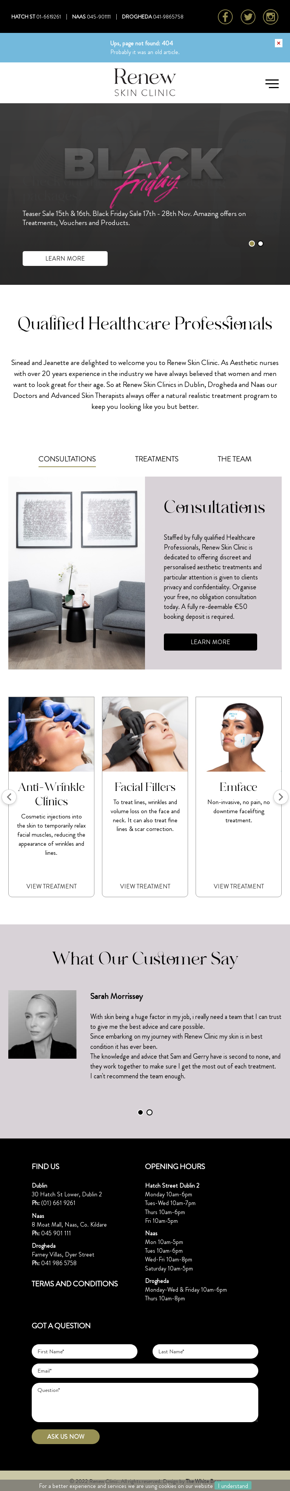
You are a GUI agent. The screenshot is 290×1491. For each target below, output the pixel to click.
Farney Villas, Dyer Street (63, 1254)
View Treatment (51, 886)
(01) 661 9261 (58, 1203)
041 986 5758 (59, 1263)
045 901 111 (56, 1233)
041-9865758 (168, 16)
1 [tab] (252, 244)
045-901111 (99, 16)
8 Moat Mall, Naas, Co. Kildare (69, 1224)
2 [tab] (261, 244)
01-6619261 (48, 16)
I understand (233, 1485)
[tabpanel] (145, 1036)
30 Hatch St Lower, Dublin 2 (67, 1194)
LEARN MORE (65, 258)
